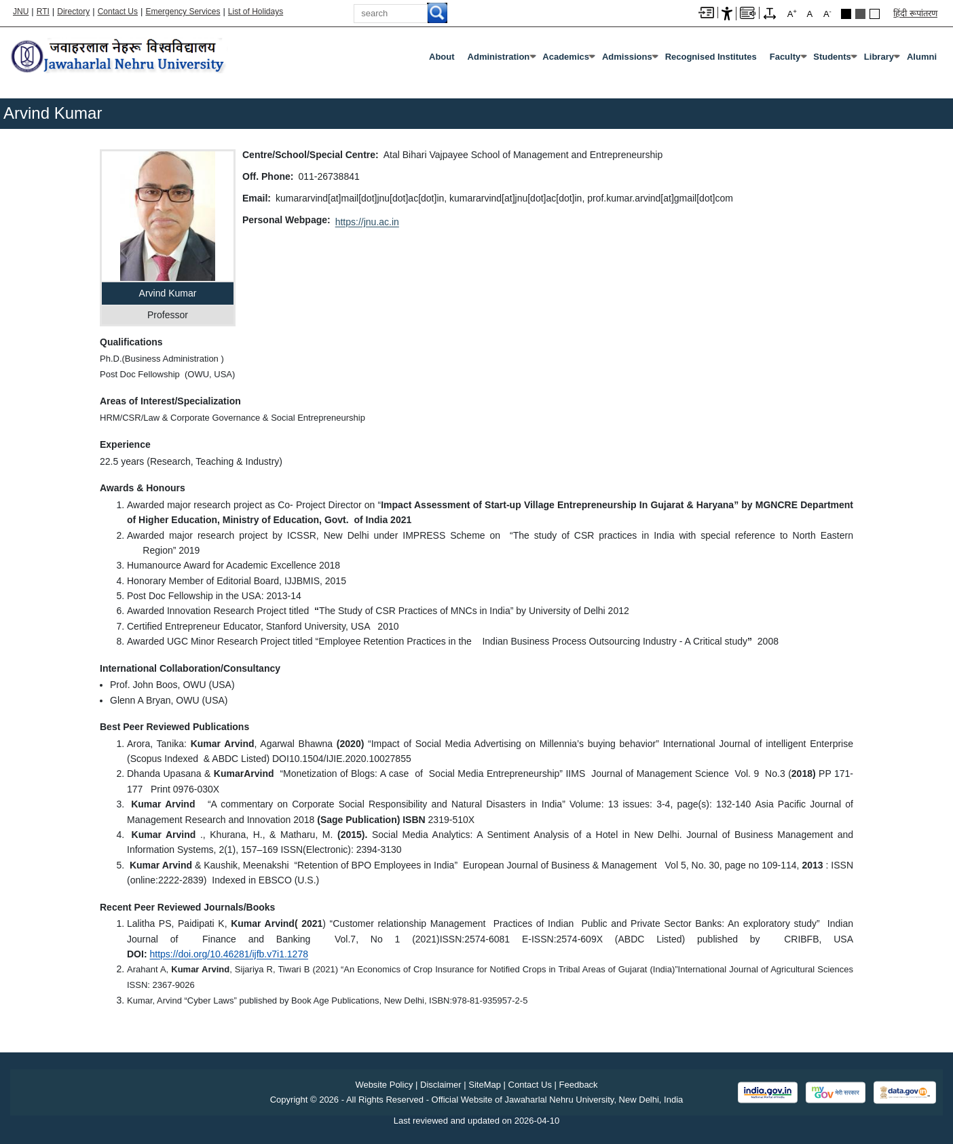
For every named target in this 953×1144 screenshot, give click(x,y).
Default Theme (875, 14)
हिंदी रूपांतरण (915, 13)
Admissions (627, 57)
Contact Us (118, 11)
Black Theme (846, 14)
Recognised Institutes (711, 57)
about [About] (442, 57)
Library (879, 57)
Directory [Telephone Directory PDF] (73, 11)
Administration (499, 57)
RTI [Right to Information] (43, 11)
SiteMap (484, 1085)
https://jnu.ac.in (367, 221)
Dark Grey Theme (860, 14)
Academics (565, 57)
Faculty (785, 57)
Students (832, 57)
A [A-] (827, 13)
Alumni (922, 57)
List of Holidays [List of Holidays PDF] (255, 11)
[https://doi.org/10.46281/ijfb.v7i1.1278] (228, 954)
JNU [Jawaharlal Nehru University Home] (21, 11)
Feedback (578, 1085)
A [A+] (792, 13)
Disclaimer (441, 1085)
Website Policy (384, 1085)
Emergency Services (182, 11)
